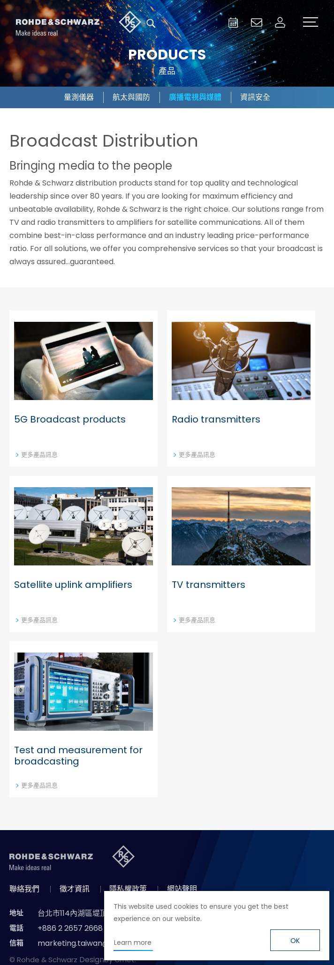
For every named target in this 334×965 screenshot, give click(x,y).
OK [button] (295, 940)
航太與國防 (131, 97)
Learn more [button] (133, 942)
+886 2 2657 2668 (70, 928)
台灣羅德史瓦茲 (79, 23)
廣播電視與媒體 (195, 97)
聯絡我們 (24, 888)
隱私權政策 (128, 888)
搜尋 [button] (151, 23)
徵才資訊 (75, 888)
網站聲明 (182, 888)
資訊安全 (255, 97)
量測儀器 (79, 97)
